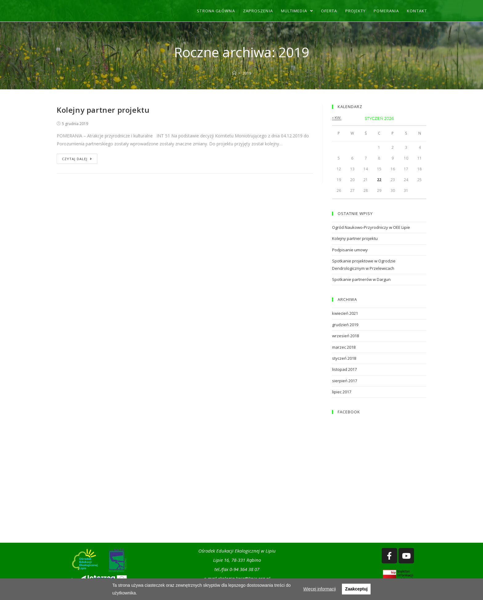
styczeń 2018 (344, 358)
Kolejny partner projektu (103, 110)
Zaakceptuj (356, 588)
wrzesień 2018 (345, 336)
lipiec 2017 (341, 392)
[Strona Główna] (234, 73)
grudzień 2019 (345, 324)
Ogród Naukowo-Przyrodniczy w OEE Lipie (371, 227)
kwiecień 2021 (345, 313)
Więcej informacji (319, 588)
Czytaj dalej (77, 158)
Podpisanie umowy (350, 250)
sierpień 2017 (344, 380)
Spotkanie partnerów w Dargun (361, 279)
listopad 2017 (344, 369)
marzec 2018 (343, 347)
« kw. (336, 118)
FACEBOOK (349, 412)
